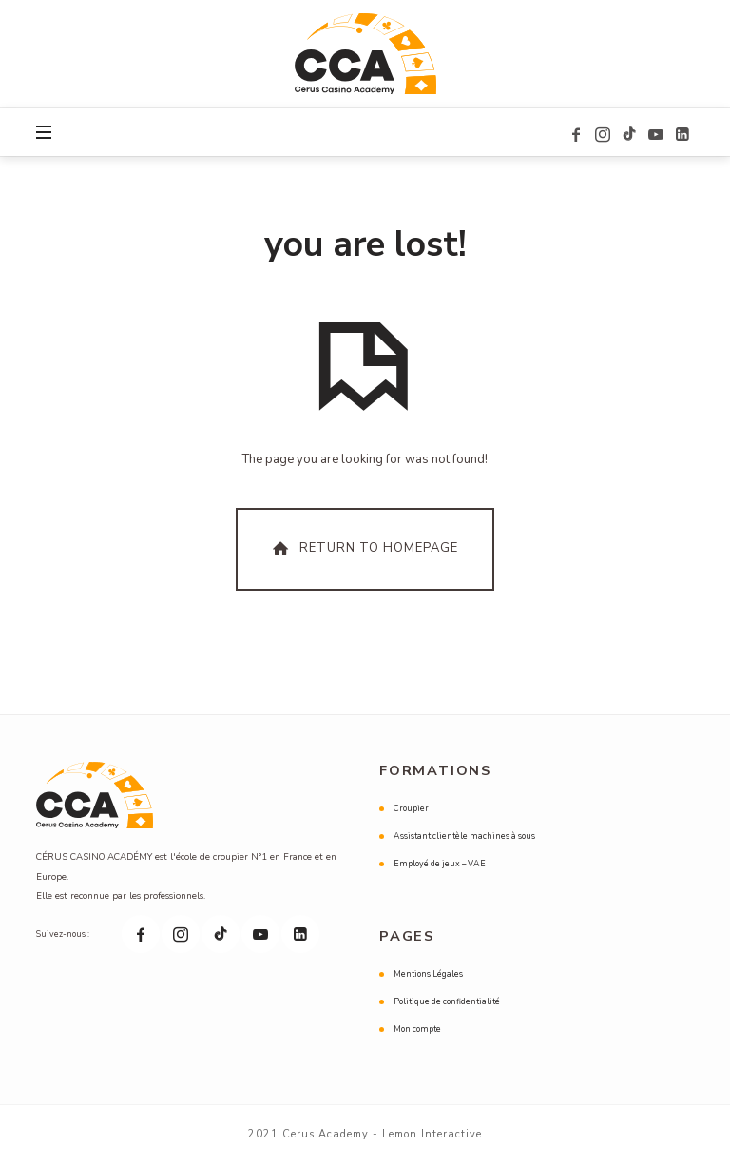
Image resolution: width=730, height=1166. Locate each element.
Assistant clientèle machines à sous (464, 837)
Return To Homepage (363, 549)
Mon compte (417, 1030)
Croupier (411, 809)
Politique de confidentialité (447, 1002)
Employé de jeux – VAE (440, 864)
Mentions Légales (428, 975)
